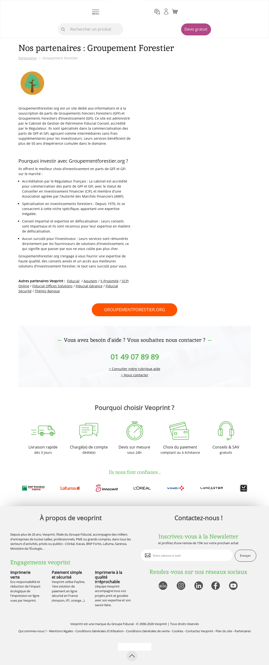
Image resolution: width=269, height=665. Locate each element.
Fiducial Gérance (89, 286)
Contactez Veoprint (199, 631)
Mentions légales (61, 631)
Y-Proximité (109, 281)
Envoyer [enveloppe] (245, 556)
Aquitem (90, 281)
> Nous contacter (134, 375)
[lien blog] (163, 586)
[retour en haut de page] (131, 656)
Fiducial (73, 281)
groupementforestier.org (134, 309)
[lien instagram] (180, 586)
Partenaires (27, 58)
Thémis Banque (47, 291)
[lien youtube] (234, 586)
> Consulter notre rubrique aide (134, 369)
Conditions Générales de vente (148, 631)
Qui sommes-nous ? (32, 631)
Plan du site (224, 631)
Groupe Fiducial (122, 624)
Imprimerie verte (20, 575)
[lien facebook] (216, 586)
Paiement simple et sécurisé (67, 575)
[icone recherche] (63, 29)
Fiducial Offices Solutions (52, 286)
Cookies (177, 631)
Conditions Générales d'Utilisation (99, 631)
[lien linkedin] (198, 586)
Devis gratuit (195, 29)
